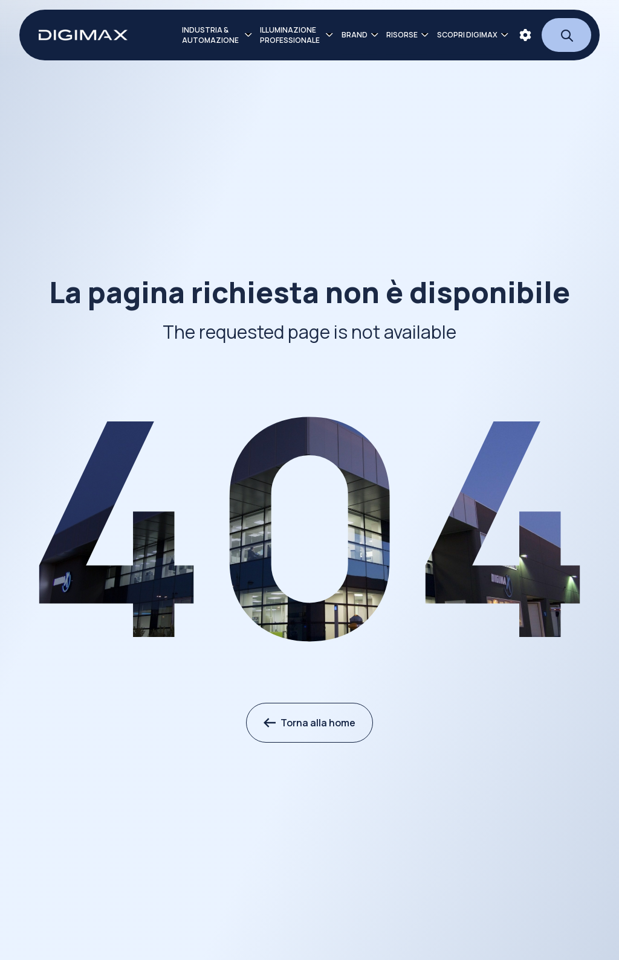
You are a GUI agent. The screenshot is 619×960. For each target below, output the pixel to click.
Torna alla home (309, 722)
